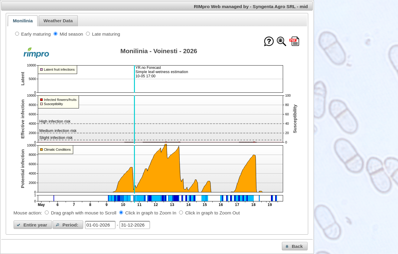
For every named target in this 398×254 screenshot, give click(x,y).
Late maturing (106, 34)
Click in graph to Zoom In (150, 212)
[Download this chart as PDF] (294, 42)
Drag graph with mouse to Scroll (83, 212)
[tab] (23, 20)
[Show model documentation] (281, 42)
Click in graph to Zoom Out (212, 212)
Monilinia (23, 20)
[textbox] (100, 225)
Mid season (71, 34)
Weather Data (58, 20)
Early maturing (36, 34)
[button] (33, 224)
